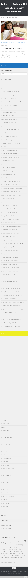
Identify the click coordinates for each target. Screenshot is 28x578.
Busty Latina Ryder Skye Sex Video (10, 216)
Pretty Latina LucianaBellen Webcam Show (12, 188)
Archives (3, 518)
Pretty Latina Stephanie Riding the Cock (11, 184)
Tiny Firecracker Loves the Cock (9, 212)
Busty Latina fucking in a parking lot (10, 157)
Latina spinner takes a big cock (9, 95)
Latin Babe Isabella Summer (8, 278)
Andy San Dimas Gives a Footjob (9, 281)
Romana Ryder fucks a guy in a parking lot (12, 102)
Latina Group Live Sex (16, 42)
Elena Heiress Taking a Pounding (9, 312)
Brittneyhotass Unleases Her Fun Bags (11, 191)
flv (12, 547)
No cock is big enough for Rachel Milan (11, 129)
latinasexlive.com (7, 551)
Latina (20, 549)
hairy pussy (15, 547)
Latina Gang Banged (6, 42)
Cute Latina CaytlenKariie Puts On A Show (11, 202)
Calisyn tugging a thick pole (8, 108)
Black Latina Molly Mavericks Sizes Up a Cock (12, 243)
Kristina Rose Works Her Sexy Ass (9, 229)
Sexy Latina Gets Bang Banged (11, 48)
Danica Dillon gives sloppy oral (9, 126)
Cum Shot (4, 448)
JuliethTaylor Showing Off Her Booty (10, 219)
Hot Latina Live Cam (6, 458)
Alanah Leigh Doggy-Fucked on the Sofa (11, 195)
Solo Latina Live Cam (7, 510)
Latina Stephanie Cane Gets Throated (10, 267)
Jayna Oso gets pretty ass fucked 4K (10, 153)
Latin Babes (5, 461)
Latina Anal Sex (5, 465)
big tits (6, 543)
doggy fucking (7, 547)
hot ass (10, 549)
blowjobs (17, 542)
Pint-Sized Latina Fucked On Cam (9, 222)
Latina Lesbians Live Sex (7, 486)
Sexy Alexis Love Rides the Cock (9, 209)
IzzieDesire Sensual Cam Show (9, 274)
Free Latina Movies (6, 528)
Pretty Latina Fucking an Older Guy (10, 260)
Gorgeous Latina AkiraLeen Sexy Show (11, 316)
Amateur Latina (5, 423)
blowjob (13, 543)
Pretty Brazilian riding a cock (8, 133)
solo (2, 557)
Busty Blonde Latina (7, 437)
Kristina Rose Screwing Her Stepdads (10, 171)
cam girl (5, 545)
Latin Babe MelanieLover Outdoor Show (11, 285)
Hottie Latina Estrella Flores (8, 164)
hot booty (14, 549)
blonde (9, 543)
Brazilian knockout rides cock (9, 88)
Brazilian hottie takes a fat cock (9, 105)
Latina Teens (5, 506)
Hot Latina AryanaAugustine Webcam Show (12, 295)
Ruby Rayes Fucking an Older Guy (10, 247)
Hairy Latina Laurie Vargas (8, 115)
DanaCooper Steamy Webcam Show (10, 264)
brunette (22, 543)
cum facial (25, 545)
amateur (3, 541)
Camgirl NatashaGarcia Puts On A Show (11, 181)
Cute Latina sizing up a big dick (9, 122)
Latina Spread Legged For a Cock (10, 236)
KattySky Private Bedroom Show (9, 254)
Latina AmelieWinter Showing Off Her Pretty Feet (13, 302)
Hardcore (4, 451)
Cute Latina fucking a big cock (9, 112)
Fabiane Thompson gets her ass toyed (11, 143)
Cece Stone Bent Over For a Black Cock (11, 250)
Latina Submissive (6, 503)
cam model (9, 545)
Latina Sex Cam (5, 499)
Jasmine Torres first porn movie (9, 140)
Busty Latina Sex (6, 444)
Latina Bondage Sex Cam (8, 468)
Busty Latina (5, 441)
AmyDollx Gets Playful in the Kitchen (10, 323)
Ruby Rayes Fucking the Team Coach (10, 291)
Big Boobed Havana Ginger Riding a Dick (11, 319)
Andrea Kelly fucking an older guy (10, 119)
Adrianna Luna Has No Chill (8, 174)
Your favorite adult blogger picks (9, 532)
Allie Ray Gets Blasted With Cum (9, 298)
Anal (3, 427)
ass (11, 541)
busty (2, 545)
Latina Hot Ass (5, 482)
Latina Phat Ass (5, 492)
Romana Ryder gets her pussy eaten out (11, 91)
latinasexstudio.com (18, 551)
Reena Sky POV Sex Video (8, 198)
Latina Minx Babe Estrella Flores (9, 150)
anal (6, 541)
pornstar (3, 555)
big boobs (21, 541)
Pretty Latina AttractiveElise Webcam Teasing (12, 288)
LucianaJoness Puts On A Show (9, 205)
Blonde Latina (5, 430)
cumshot (2, 547)
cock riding (19, 545)
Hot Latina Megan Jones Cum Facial (10, 233)
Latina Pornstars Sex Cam (8, 496)
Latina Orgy (5, 489)
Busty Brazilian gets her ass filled (9, 136)
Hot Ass (4, 454)
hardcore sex (4, 549)
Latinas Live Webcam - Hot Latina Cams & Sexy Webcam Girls (14, 8)
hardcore (20, 547)
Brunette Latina (5, 434)
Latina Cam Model (6, 472)
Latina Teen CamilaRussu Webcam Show (11, 226)
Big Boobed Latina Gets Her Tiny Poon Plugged (13, 309)
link (27, 554)
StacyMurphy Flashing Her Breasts (10, 271)
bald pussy (16, 541)
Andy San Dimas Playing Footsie (9, 240)
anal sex (9, 541)
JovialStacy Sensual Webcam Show (10, 257)
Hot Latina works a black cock (9, 146)
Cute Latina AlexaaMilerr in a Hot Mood (11, 326)
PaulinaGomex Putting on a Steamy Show (11, 305)
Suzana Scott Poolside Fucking (9, 178)
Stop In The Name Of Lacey (8, 160)
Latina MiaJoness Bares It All (8, 167)
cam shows (14, 544)
